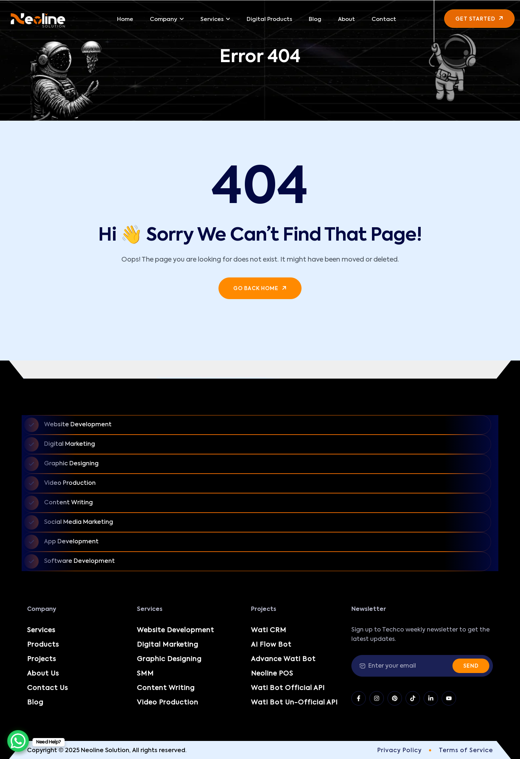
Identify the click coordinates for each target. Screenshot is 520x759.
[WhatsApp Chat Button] (18, 741)
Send (470, 666)
